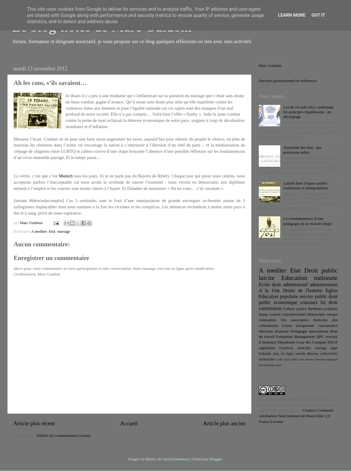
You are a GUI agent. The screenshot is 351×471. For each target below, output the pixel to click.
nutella (300, 354)
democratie (316, 314)
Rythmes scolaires (323, 308)
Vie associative (295, 320)
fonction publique (326, 359)
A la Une (269, 290)
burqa (263, 314)
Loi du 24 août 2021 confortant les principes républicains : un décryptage (308, 112)
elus (301, 359)
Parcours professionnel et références (288, 80)
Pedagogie (299, 331)
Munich (66, 176)
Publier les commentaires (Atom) (63, 435)
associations (318, 331)
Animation (267, 320)
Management (304, 336)
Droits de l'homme (302, 290)
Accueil (129, 423)
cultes (294, 359)
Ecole (264, 284)
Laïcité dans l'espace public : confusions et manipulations (306, 185)
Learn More (291, 15)
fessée (309, 359)
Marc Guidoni (270, 65)
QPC (320, 336)
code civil (283, 359)
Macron (312, 354)
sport (278, 365)
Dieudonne (286, 342)
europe (332, 314)
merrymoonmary (176, 459)
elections (266, 331)
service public (313, 296)
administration (324, 284)
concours (308, 302)
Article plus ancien (224, 423)
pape (334, 348)
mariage (63, 231)
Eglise (332, 290)
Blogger (215, 459)
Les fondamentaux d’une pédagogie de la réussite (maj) (307, 221)
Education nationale (309, 277)
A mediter (39, 231)
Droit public (321, 270)
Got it (318, 15)
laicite (267, 277)
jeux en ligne (283, 354)
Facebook (286, 348)
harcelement (267, 365)
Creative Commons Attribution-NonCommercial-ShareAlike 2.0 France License (296, 416)
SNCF (333, 342)
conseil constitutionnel (287, 314)
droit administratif (290, 284)
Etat (52, 231)
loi (323, 302)
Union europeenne (298, 325)
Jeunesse (282, 331)
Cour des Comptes (311, 342)
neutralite (304, 348)
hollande (265, 354)
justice (301, 308)
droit (333, 302)
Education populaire (278, 296)
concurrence (328, 325)
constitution (270, 308)
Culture (289, 308)
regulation (267, 348)
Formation (284, 336)
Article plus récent (34, 423)
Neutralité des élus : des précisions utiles (302, 150)
